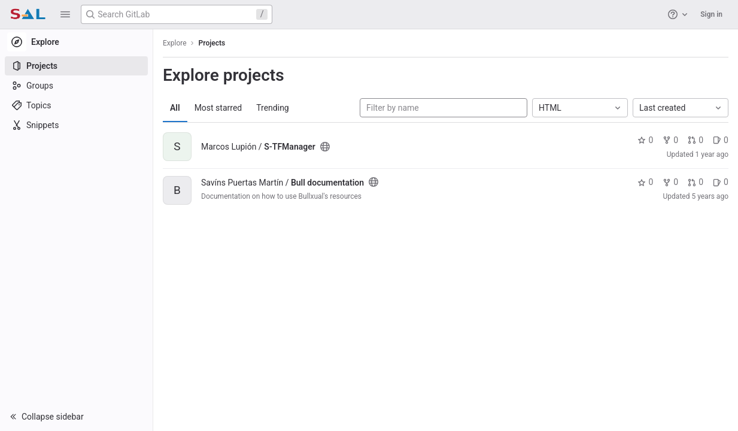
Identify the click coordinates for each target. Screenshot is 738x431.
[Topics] (76, 105)
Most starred (218, 108)
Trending (272, 108)
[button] (65, 14)
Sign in (711, 14)
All (175, 108)
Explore (175, 43)
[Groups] (76, 85)
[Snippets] (76, 125)
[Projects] (76, 65)
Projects (212, 43)
